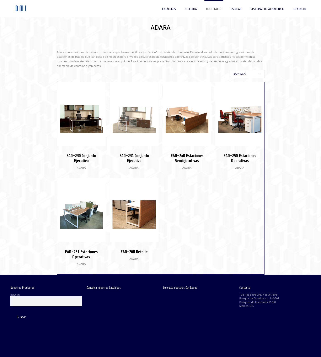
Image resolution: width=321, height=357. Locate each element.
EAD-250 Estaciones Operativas (239, 158)
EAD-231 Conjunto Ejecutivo (134, 158)
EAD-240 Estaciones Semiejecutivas (187, 158)
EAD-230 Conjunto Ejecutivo (81, 158)
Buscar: (15, 294)
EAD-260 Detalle (134, 251)
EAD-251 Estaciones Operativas (81, 254)
